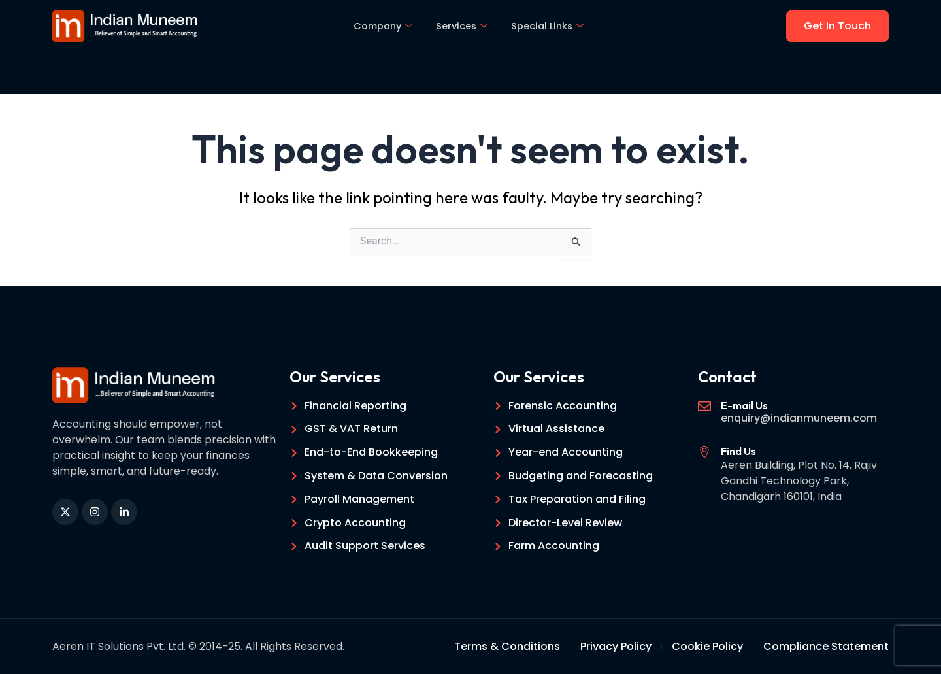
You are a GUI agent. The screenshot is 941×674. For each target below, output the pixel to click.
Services (462, 26)
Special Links (549, 26)
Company (381, 26)
